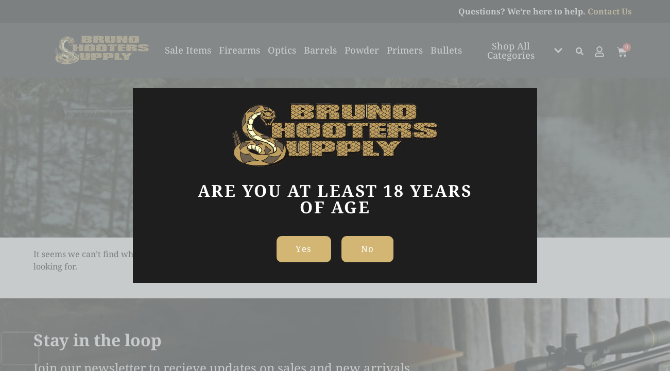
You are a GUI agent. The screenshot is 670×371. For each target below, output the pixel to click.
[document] (335, 185)
